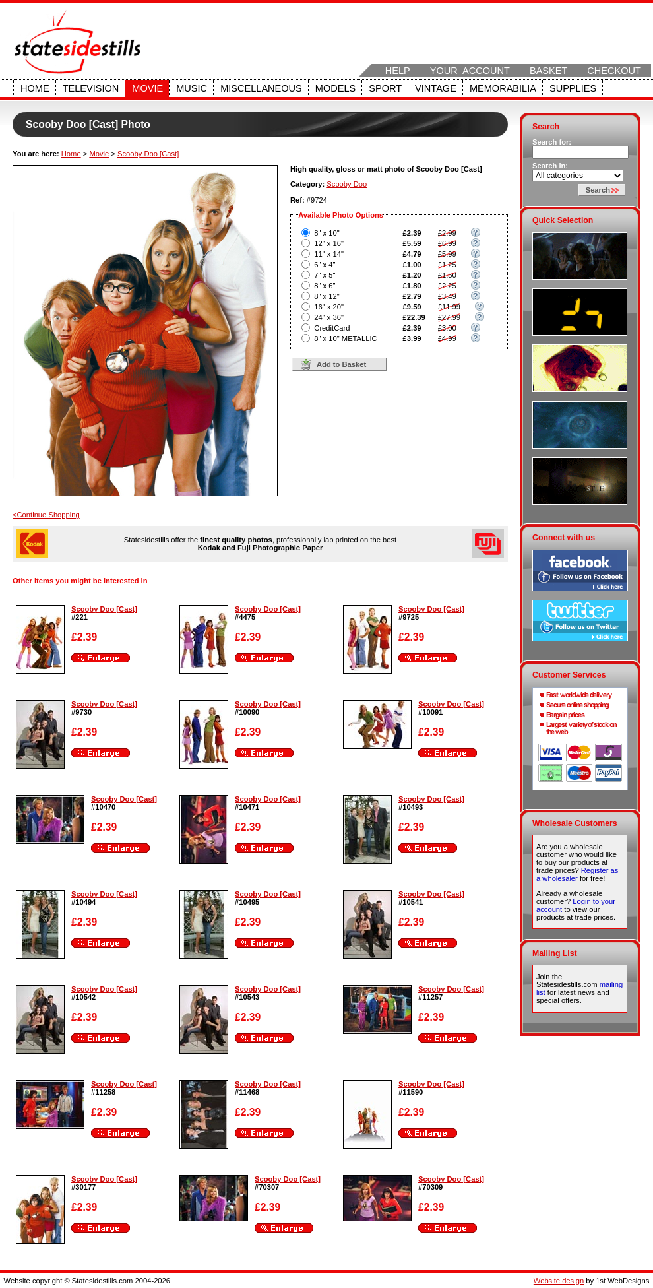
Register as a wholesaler (577, 874)
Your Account (470, 70)
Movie (147, 88)
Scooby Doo (346, 184)
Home (34, 88)
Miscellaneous (261, 88)
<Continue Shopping (46, 515)
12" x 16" (329, 243)
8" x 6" (324, 286)
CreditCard (332, 328)
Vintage (435, 88)
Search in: (550, 166)
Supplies (572, 88)
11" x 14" (329, 254)
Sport (385, 88)
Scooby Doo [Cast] (148, 154)
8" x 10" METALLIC (345, 338)
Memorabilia (503, 88)
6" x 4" (324, 265)
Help (397, 70)
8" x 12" (326, 296)
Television (91, 88)
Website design (559, 1281)
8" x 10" (326, 233)
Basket (548, 70)
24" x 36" (329, 317)
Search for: (551, 142)
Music (191, 88)
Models (335, 88)
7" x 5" (324, 275)
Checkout (614, 70)
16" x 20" (329, 307)
